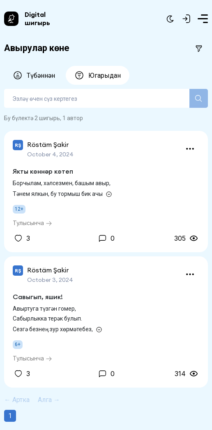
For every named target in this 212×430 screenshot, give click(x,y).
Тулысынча (32, 222)
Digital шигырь (37, 18)
